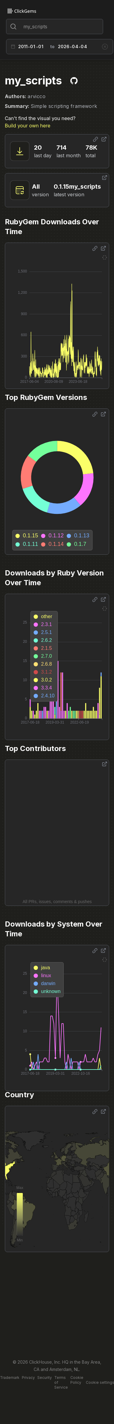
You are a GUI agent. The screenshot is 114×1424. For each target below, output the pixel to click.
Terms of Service (61, 1382)
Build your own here (27, 126)
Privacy (28, 1377)
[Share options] (95, 139)
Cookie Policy (76, 1380)
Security (44, 1377)
